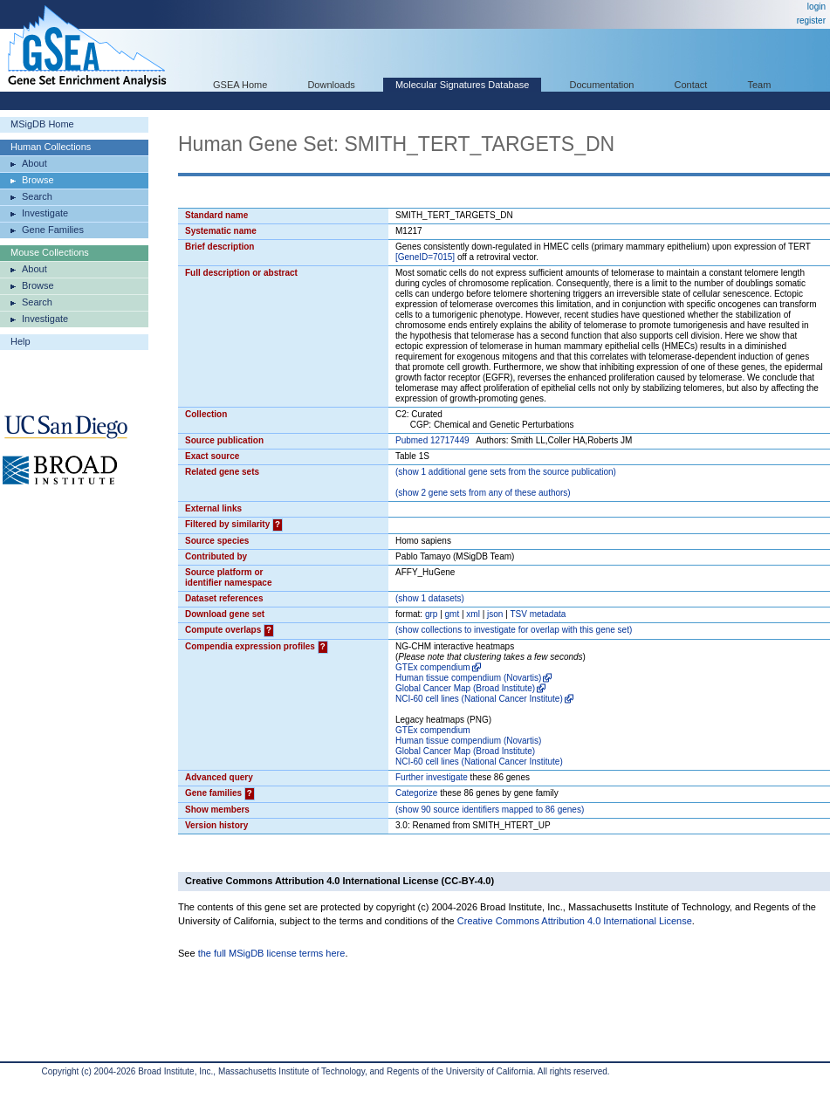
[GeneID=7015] (425, 257)
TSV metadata (538, 614)
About (34, 163)
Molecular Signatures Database (462, 84)
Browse (38, 180)
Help (20, 341)
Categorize (416, 793)
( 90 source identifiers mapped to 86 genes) (489, 809)
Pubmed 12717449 (432, 440)
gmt (452, 614)
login (816, 6)
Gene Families (53, 229)
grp (431, 614)
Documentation (601, 84)
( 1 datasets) (429, 598)
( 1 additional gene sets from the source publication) (505, 472)
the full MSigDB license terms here (272, 953)
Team (760, 84)
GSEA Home (240, 84)
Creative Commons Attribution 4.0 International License (574, 921)
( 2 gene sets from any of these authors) (483, 493)
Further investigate (431, 777)
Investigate (45, 213)
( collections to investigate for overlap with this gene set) (513, 630)
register (811, 20)
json (495, 614)
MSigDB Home (42, 124)
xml (473, 614)
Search (37, 196)
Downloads (330, 84)
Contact (691, 84)
